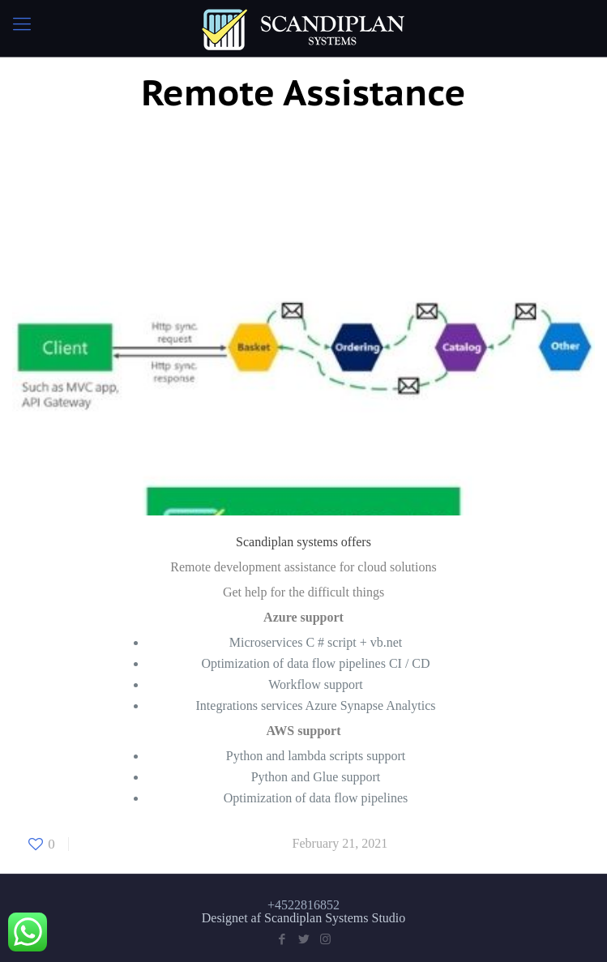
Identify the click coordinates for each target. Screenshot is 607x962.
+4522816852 (303, 905)
